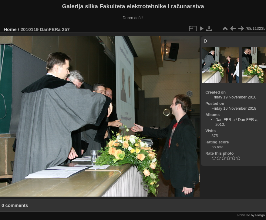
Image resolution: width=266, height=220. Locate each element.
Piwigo (260, 215)
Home (10, 29)
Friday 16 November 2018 (233, 108)
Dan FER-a (225, 119)
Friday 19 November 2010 (233, 97)
